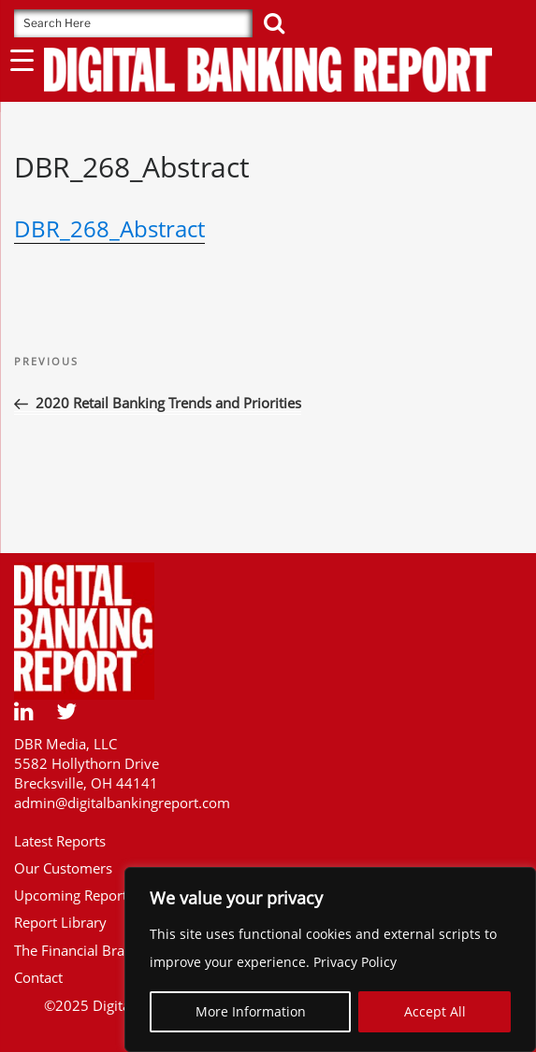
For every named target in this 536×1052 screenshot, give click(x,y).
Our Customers (63, 868)
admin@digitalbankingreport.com (122, 802)
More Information (251, 1011)
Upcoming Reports (74, 895)
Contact (38, 977)
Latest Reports (60, 841)
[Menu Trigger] (22, 59)
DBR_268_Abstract (109, 228)
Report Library (60, 922)
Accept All (435, 1011)
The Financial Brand (77, 950)
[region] (330, 959)
